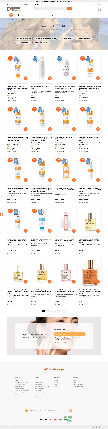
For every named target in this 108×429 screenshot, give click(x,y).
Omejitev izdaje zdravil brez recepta (43, 392)
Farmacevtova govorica (20, 384)
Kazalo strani (18, 380)
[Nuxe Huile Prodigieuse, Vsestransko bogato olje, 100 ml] (42, 280)
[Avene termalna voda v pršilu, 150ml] (42, 77)
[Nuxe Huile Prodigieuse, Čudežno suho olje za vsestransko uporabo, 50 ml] (18, 280)
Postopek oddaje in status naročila (42, 386)
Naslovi (55, 384)
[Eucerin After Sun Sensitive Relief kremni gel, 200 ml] (42, 229)
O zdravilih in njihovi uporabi (79, 386)
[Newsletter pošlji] (83, 334)
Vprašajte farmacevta (55, 15)
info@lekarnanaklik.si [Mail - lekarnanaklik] (78, 410)
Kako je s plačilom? (39, 384)
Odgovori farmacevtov (78, 384)
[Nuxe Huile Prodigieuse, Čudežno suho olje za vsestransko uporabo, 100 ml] (90, 229)
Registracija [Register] (94, 427)
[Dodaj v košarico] (26, 78)
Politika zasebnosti (19, 392)
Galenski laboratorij (19, 386)
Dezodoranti (24, 42)
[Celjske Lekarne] (13, 9)
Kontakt (17, 401)
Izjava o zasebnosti (18, 427)
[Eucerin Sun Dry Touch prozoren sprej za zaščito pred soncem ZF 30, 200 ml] (90, 179)
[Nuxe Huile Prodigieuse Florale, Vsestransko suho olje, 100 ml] (66, 280)
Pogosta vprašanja (39, 394)
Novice (37, 4)
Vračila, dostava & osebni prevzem (42, 397)
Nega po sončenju (84, 38)
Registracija (94, 4)
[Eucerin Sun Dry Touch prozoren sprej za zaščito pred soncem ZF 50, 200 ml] (18, 229)
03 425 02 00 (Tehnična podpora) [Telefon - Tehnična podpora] (55, 410)
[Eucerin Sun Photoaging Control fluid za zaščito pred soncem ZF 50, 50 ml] (66, 128)
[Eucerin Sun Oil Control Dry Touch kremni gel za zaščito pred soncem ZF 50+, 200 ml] (18, 179)
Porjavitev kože (66, 38)
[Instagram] (41, 419)
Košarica (56, 386)
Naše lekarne (24, 4)
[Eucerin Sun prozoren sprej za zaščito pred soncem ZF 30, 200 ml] (66, 179)
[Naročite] (70, 334)
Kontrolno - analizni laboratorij (22, 390)
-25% (10, 58)
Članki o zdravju (39, 15)
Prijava (99, 4)
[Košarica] (99, 9)
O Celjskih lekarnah (19, 399)
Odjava (65, 342)
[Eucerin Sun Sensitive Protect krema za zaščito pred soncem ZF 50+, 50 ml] (18, 77)
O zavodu (10, 4)
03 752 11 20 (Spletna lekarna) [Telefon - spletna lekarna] (36, 410)
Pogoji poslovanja (19, 397)
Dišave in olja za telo (41, 42)
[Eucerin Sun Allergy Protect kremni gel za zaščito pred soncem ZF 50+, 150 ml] (90, 77)
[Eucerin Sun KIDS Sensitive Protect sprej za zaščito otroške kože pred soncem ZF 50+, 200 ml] (42, 128)
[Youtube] (46, 419)
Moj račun (56, 380)
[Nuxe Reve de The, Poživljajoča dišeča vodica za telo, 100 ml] (66, 229)
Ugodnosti (76, 15)
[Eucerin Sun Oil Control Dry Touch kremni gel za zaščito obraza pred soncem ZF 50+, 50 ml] (18, 128)
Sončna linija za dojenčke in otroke (45, 38)
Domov (8, 19)
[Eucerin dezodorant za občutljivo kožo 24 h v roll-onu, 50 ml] (66, 77)
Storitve (67, 15)
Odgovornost (38, 390)
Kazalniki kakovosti (19, 388)
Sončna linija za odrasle (24, 38)
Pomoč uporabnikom (39, 388)
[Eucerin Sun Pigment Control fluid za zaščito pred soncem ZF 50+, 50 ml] (90, 128)
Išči (35, 380)
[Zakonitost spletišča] (68, 420)
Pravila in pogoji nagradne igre (22, 394)
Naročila (56, 382)
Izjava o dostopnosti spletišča (22, 382)
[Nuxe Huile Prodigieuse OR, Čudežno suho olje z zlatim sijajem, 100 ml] (90, 280)
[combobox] (53, 8)
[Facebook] (36, 419)
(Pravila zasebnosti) (68, 339)
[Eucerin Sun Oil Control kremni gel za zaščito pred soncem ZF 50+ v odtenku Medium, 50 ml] (42, 179)
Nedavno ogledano (39, 382)
